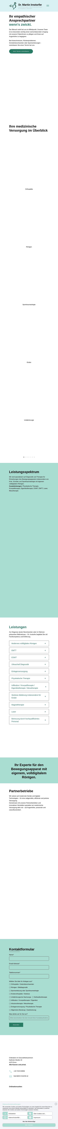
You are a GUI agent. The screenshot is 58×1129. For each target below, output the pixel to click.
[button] (15, 1113)
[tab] (29, 643)
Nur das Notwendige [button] (29, 1121)
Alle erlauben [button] (29, 1125)
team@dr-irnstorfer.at (21, 1076)
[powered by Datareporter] (55, 1105)
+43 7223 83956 (19, 1071)
